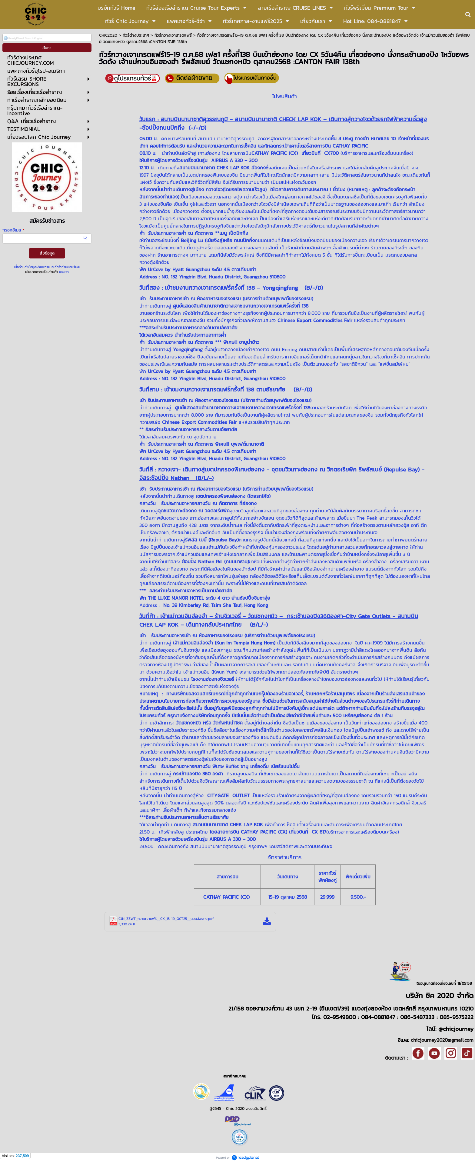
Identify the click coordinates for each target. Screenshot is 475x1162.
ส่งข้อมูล (47, 253)
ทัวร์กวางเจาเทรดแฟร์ (173, 35)
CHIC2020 (108, 35)
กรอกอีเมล (13, 230)
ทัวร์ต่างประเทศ (136, 35)
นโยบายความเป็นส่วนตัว (41, 271)
